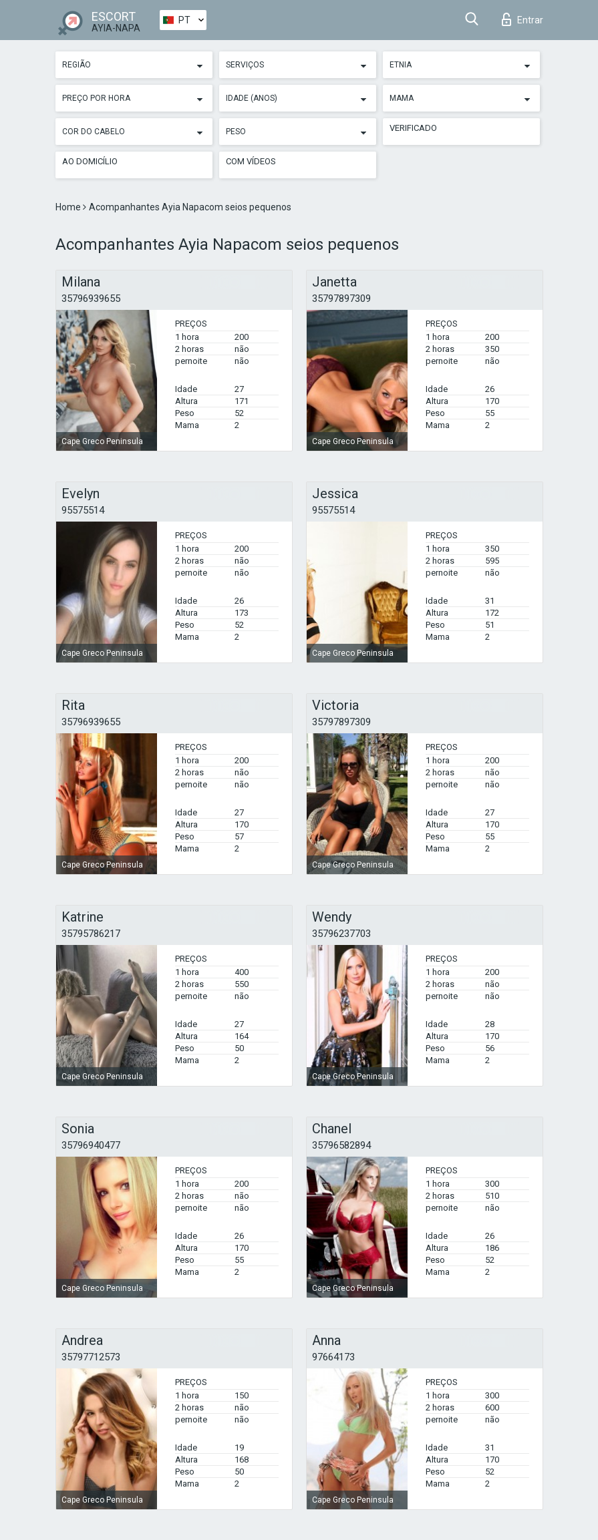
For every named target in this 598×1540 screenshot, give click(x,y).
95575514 (82, 510)
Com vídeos (251, 161)
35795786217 (90, 934)
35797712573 (90, 1357)
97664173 (333, 1357)
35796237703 (341, 934)
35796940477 (90, 1145)
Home (69, 207)
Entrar (522, 19)
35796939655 (90, 299)
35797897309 (341, 299)
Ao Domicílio (90, 161)
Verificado (413, 128)
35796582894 (341, 1145)
